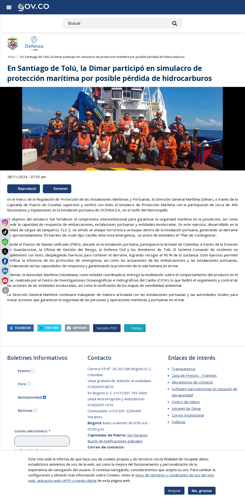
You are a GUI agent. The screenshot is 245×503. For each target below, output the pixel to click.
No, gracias (202, 494)
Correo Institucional (188, 415)
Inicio (11, 57)
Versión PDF (107, 328)
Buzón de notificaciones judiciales (115, 441)
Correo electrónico (30, 431)
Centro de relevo (186, 401)
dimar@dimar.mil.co (103, 453)
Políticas (178, 421)
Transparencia (183, 368)
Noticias (25, 410)
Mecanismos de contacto (192, 382)
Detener (57, 189)
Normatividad (30, 397)
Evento (24, 370)
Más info (138, 484)
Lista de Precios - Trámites (194, 375)
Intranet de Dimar (186, 408)
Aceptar (174, 494)
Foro (22, 383)
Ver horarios (137, 435)
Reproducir (24, 189)
